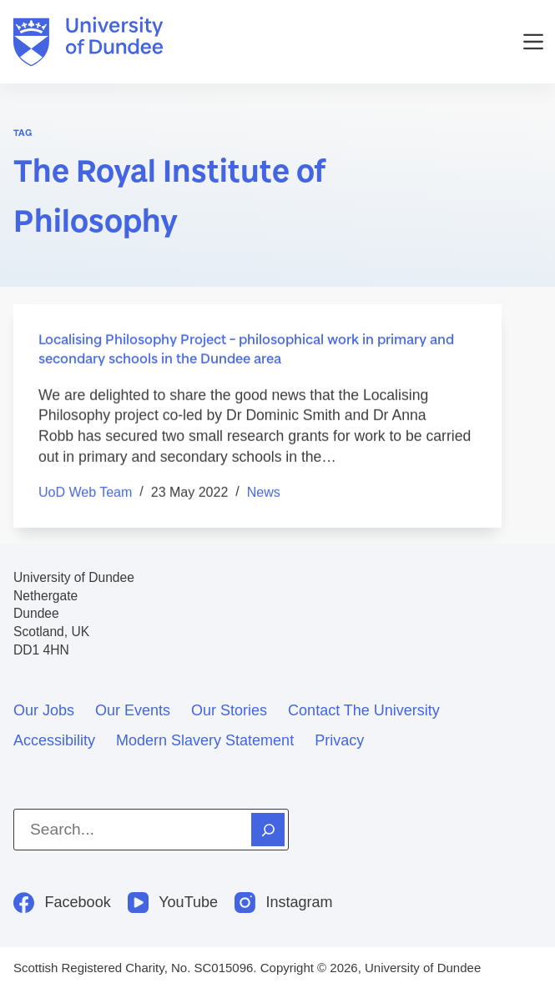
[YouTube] (173, 902)
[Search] (268, 829)
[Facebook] (62, 902)
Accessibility (54, 740)
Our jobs (43, 710)
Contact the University (364, 710)
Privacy (339, 740)
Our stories (229, 710)
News (263, 493)
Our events (132, 710)
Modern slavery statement (205, 740)
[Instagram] (284, 902)
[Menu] (533, 42)
